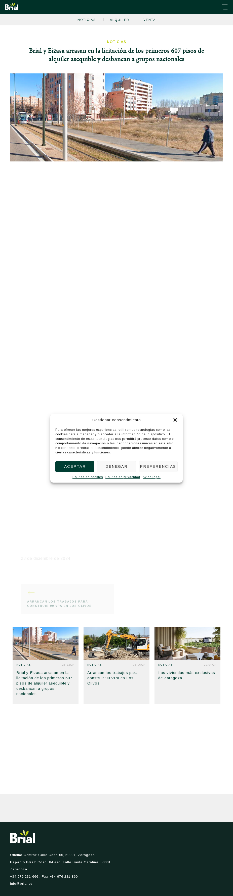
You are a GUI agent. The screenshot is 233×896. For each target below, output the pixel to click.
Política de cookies (87, 477)
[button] (175, 419)
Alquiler (119, 20)
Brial (11, 6)
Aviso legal (152, 477)
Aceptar (75, 466)
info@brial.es (21, 883)
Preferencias (158, 466)
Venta (149, 20)
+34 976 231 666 (24, 876)
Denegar (116, 466)
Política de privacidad (122, 477)
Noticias (86, 20)
